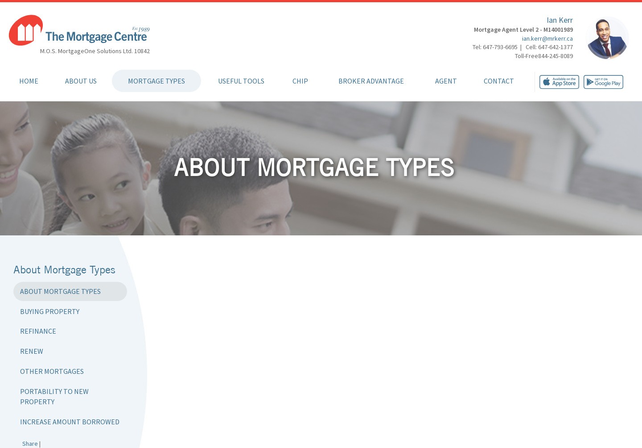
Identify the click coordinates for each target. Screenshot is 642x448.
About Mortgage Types (60, 291)
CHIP (300, 80)
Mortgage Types (156, 80)
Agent (446, 80)
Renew (31, 351)
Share (30, 444)
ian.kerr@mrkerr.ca (547, 38)
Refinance (38, 331)
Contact (499, 80)
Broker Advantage (371, 80)
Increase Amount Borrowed (69, 421)
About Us (81, 80)
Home (28, 80)
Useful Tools (241, 80)
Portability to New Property (54, 396)
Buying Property (49, 311)
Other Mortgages (52, 371)
